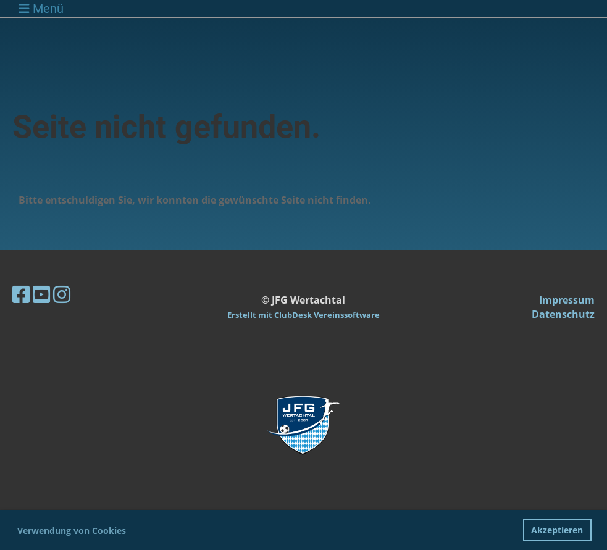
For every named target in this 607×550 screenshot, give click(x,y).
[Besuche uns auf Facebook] (21, 294)
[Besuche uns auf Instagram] (61, 294)
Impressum (567, 300)
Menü (41, 8)
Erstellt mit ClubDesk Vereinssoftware (303, 314)
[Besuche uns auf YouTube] (41, 294)
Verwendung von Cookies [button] (71, 530)
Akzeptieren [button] (557, 530)
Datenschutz (563, 314)
